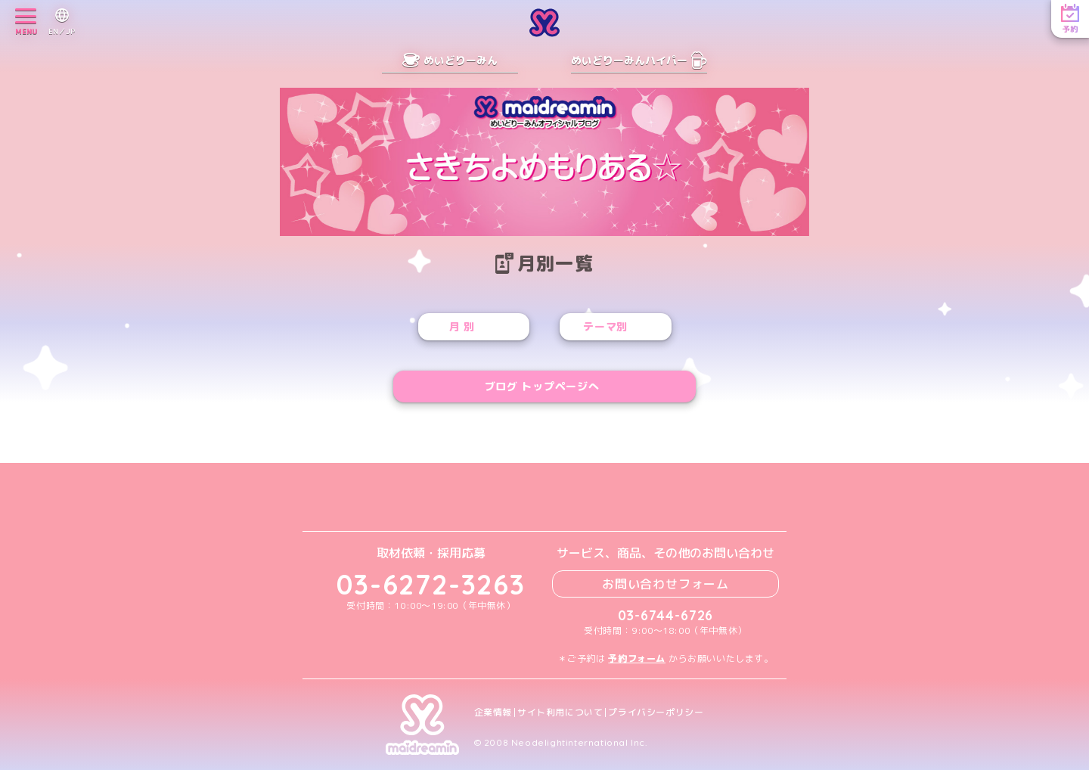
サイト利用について (560, 712)
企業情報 (493, 712)
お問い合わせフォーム (665, 584)
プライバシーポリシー (655, 712)
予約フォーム (637, 658)
